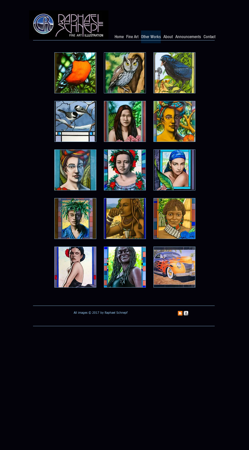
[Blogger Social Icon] (180, 313)
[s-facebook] (186, 313)
